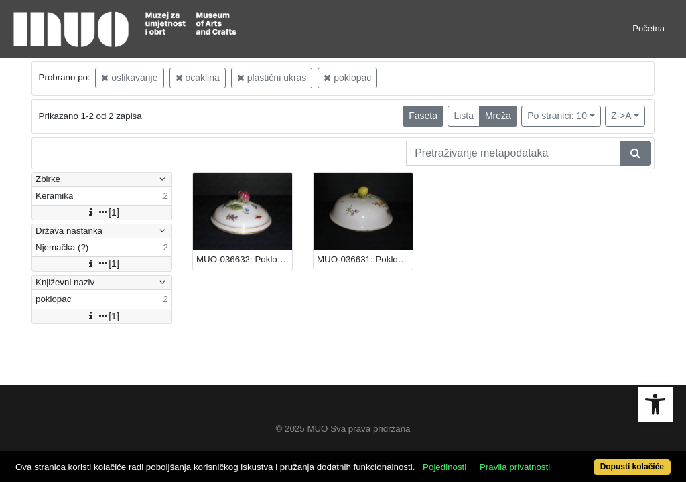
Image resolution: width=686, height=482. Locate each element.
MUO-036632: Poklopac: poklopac (244, 259)
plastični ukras (272, 77)
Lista (464, 115)
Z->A (621, 115)
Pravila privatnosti (549, 443)
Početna (648, 28)
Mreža (498, 115)
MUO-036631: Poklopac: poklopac (365, 259)
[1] (101, 212)
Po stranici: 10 (557, 115)
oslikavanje (129, 77)
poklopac (347, 77)
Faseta (423, 115)
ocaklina (198, 77)
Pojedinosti (478, 443)
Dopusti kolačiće (594, 460)
